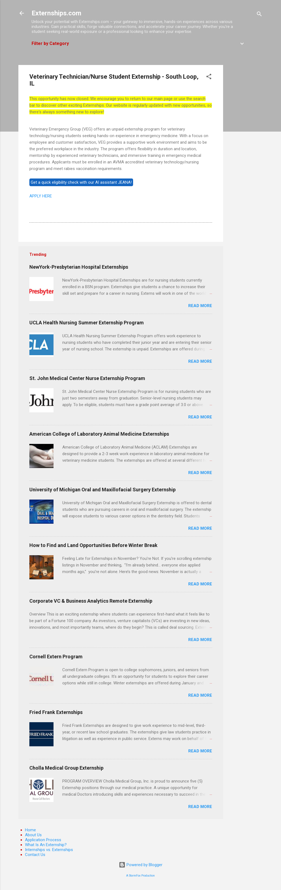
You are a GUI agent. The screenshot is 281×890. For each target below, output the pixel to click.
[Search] (259, 15)
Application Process (43, 839)
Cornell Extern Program (56, 656)
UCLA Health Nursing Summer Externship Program (86, 322)
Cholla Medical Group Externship (66, 768)
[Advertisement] (245, 147)
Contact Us (35, 854)
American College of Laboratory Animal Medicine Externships (99, 434)
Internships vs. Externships (49, 849)
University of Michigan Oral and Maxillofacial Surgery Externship (102, 489)
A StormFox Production (140, 875)
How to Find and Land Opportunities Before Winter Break (93, 545)
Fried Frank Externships (56, 712)
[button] (209, 77)
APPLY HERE (40, 196)
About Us (33, 834)
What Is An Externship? (46, 844)
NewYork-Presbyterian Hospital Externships (78, 267)
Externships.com (56, 13)
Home (30, 829)
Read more (200, 305)
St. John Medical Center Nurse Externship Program (87, 378)
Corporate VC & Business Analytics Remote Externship (90, 601)
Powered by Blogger (140, 864)
